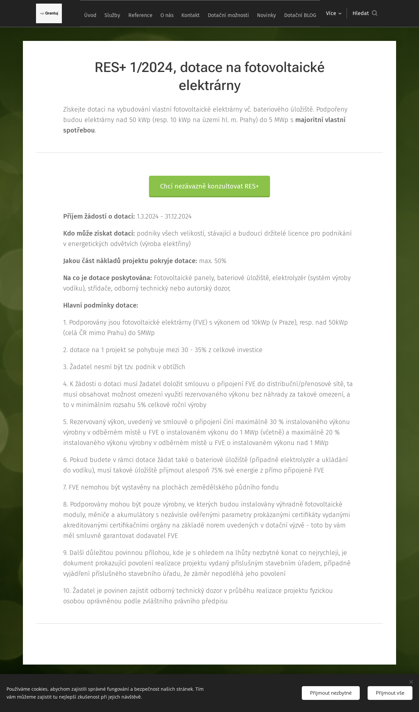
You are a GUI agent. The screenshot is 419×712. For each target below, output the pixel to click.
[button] (365, 13)
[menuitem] (106, 13)
